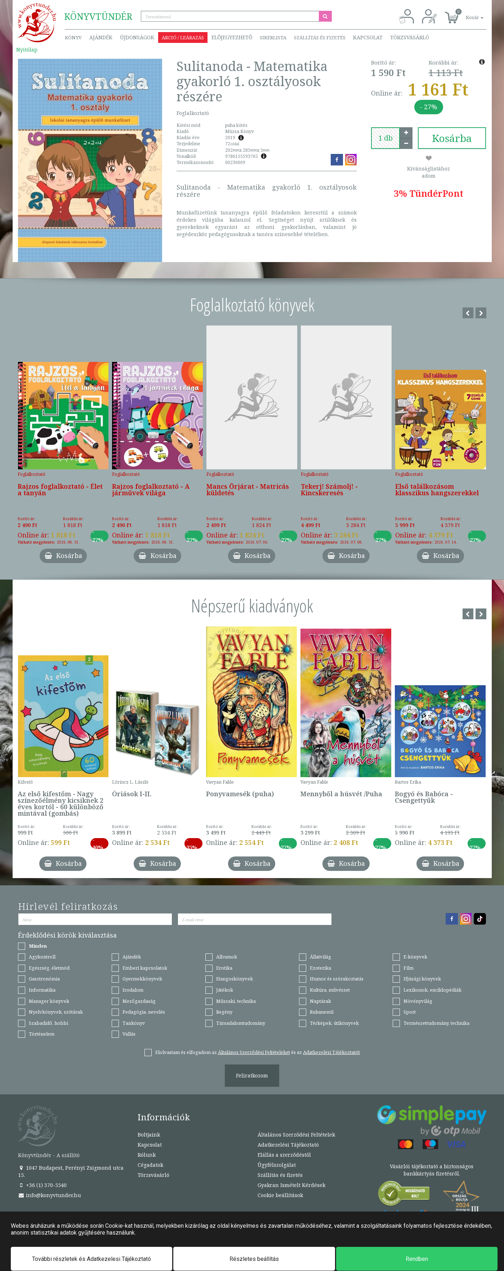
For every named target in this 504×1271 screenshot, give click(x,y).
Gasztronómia (44, 978)
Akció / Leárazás (183, 37)
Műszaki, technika (236, 1001)
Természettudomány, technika (436, 1023)
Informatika (42, 990)
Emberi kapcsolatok (144, 968)
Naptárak (320, 1001)
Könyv (73, 37)
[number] (385, 138)
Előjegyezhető (231, 37)
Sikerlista (273, 37)
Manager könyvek (49, 1001)
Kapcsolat (368, 37)
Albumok (226, 956)
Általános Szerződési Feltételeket (254, 1052)
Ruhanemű (322, 1012)
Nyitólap (26, 49)
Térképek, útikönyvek (334, 1023)
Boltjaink (149, 1134)
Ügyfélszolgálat (277, 1164)
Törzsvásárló (409, 37)
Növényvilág (417, 1001)
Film (408, 968)
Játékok (224, 990)
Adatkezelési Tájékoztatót (331, 1052)
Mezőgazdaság (139, 1001)
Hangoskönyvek (234, 978)
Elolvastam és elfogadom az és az (257, 1052)
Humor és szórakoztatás (336, 978)
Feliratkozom (252, 1075)
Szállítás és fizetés (319, 37)
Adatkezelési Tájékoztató (288, 1144)
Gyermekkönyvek (142, 978)
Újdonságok (137, 37)
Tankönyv (133, 1023)
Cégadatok (150, 1164)
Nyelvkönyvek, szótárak (56, 1012)
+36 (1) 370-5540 (42, 1185)
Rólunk (147, 1154)
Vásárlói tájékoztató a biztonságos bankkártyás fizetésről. (431, 1170)
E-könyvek (415, 956)
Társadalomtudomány (240, 1023)
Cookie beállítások (280, 1195)
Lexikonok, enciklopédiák (432, 990)
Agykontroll (42, 956)
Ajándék (100, 37)
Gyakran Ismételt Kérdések (291, 1185)
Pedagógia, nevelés (143, 1012)
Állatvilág (320, 956)
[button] (466, 13)
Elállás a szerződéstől (284, 1154)
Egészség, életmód (49, 968)
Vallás (128, 1034)
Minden (38, 946)
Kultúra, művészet (330, 990)
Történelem (41, 1034)
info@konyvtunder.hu (49, 1195)
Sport (409, 1012)
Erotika (224, 968)
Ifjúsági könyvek (422, 978)
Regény (224, 1012)
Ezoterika (320, 968)
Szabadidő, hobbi (48, 1023)
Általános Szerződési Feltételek (296, 1134)
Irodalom (132, 990)
